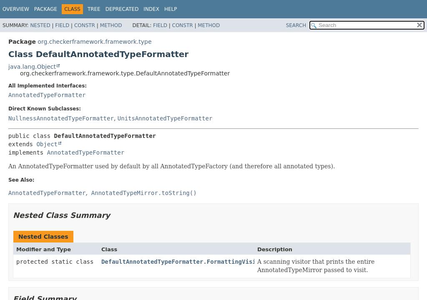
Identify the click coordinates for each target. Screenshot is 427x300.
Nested (40, 25)
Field (62, 25)
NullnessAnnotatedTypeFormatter (61, 118)
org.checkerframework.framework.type (94, 41)
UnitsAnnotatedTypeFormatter (165, 118)
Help (170, 9)
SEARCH (296, 25)
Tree (94, 9)
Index (151, 9)
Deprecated (122, 9)
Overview (16, 9)
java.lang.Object (32, 66)
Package (45, 9)
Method (111, 25)
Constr (84, 25)
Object (47, 144)
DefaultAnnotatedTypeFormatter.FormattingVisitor (183, 261)
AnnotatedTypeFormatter (46, 95)
